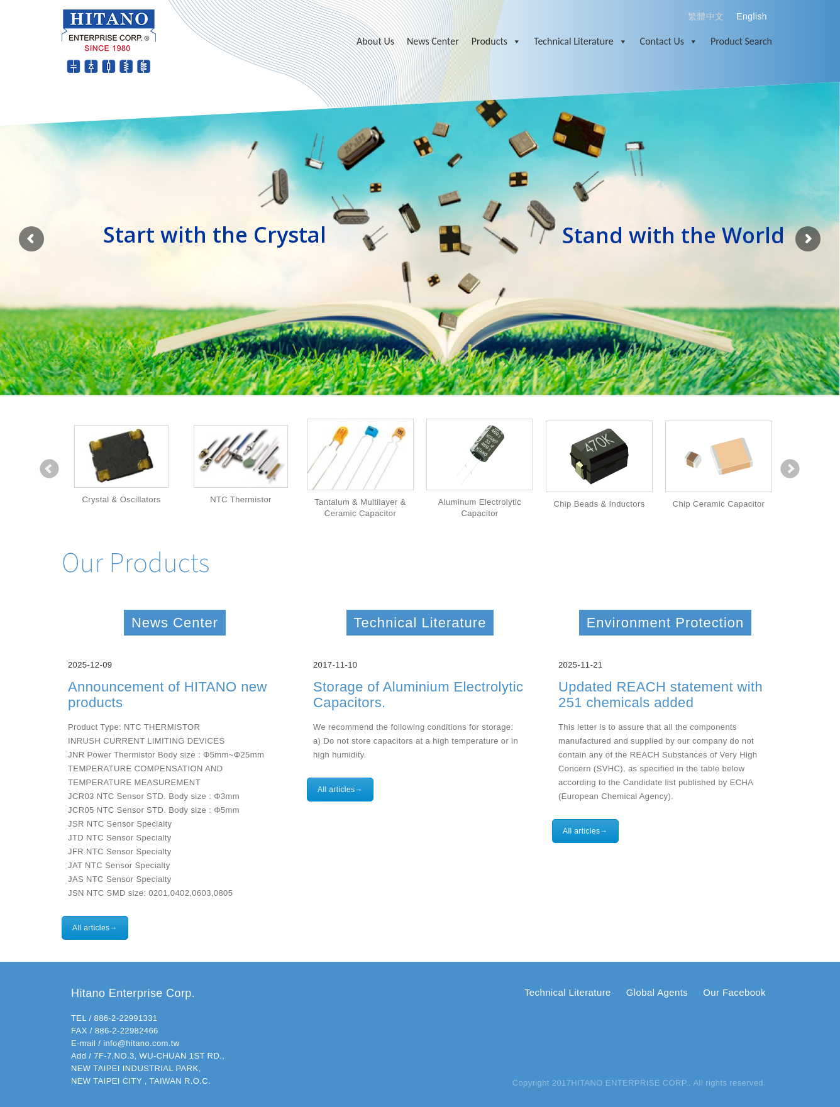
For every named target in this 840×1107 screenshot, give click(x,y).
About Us (375, 41)
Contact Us (669, 41)
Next (790, 469)
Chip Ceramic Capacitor (719, 504)
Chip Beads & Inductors (598, 504)
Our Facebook (734, 992)
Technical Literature (580, 41)
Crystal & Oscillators (121, 499)
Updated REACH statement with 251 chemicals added (660, 694)
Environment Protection (665, 623)
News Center (433, 41)
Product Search (741, 41)
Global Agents (657, 992)
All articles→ (95, 927)
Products (496, 41)
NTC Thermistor (241, 499)
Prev (50, 469)
